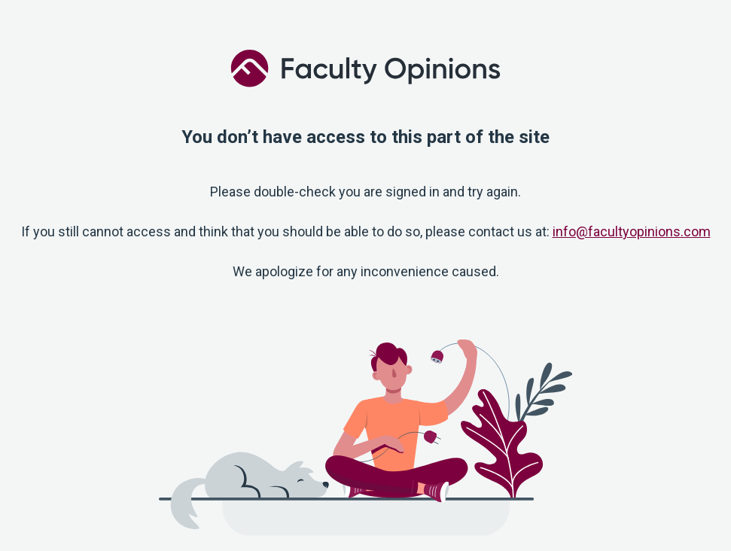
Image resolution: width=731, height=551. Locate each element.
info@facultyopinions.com (632, 231)
